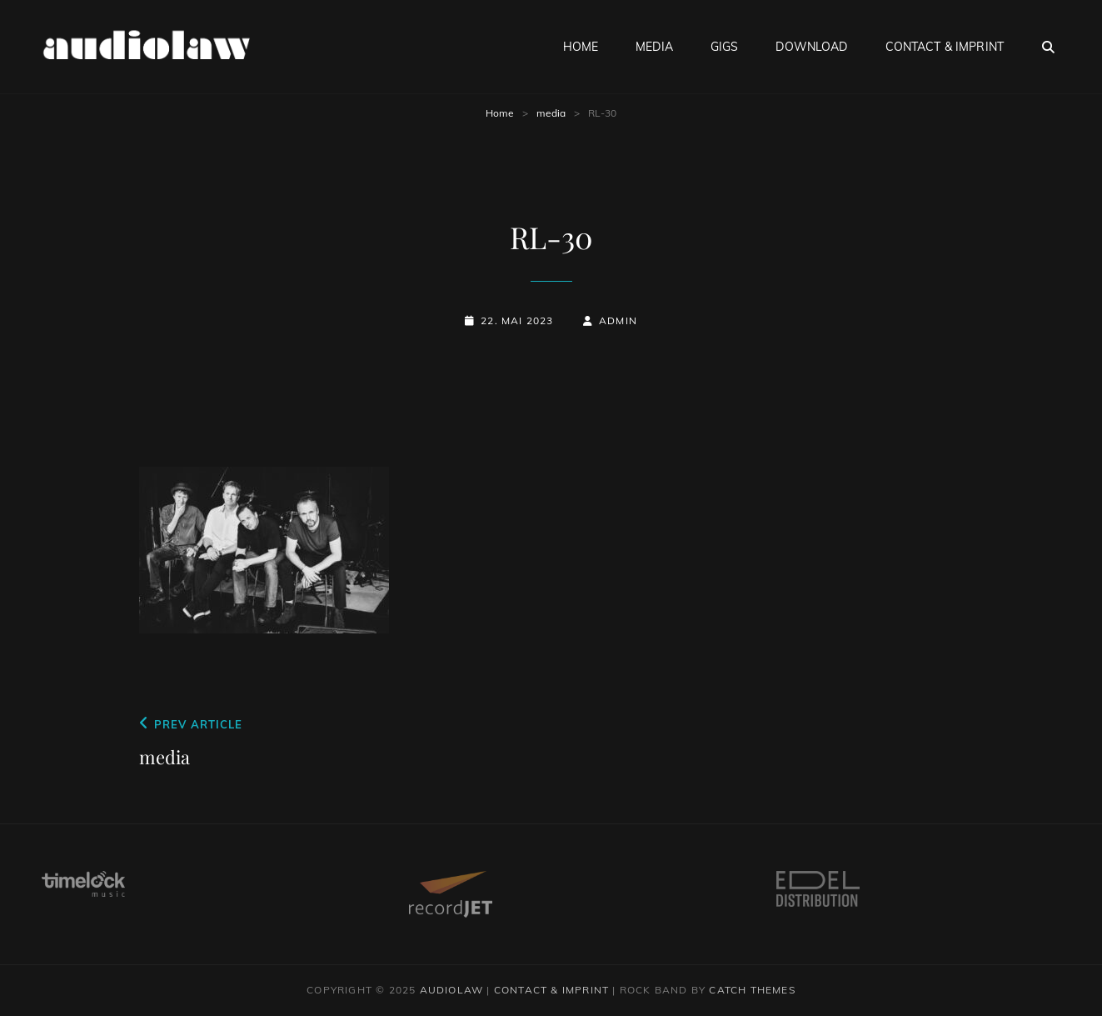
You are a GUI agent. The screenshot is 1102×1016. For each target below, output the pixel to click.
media (654, 46)
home (581, 46)
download (811, 46)
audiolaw (452, 989)
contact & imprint (944, 46)
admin (618, 320)
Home (500, 113)
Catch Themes (752, 989)
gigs (725, 46)
